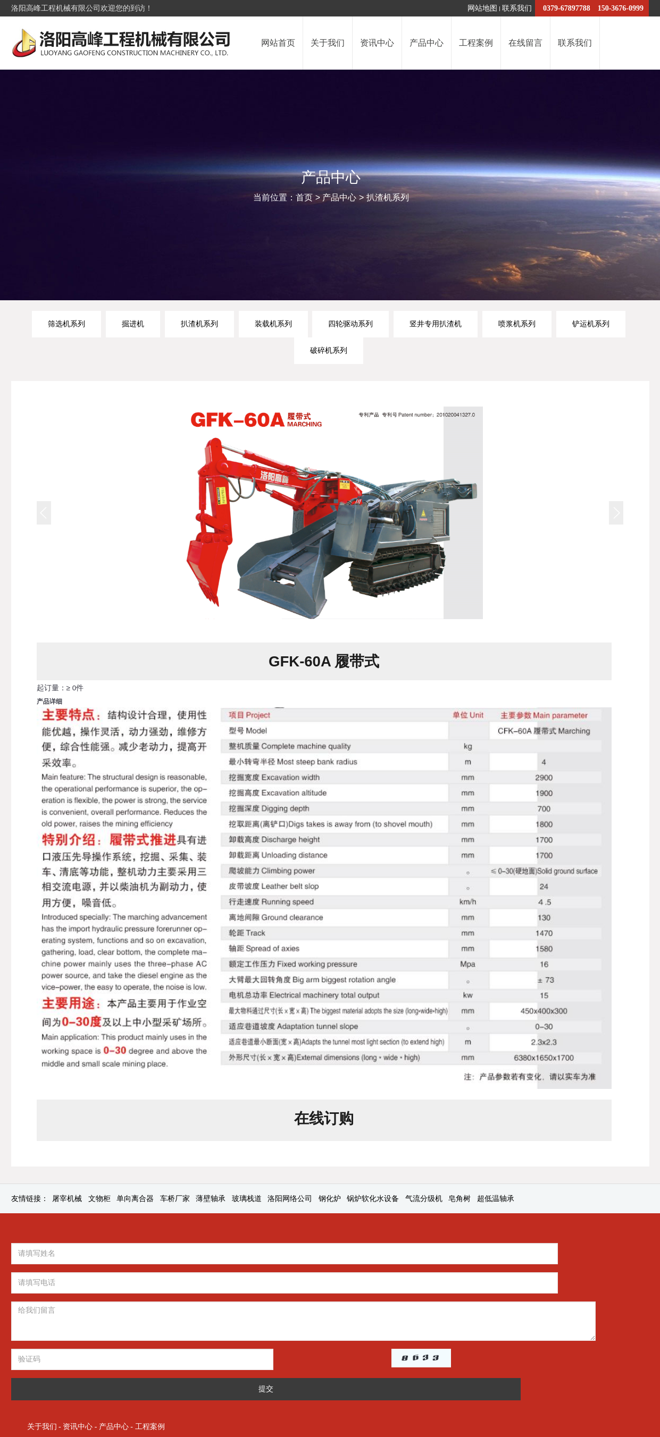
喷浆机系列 (517, 323)
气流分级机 (423, 1201)
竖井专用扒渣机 (436, 323)
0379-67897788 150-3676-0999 (592, 8)
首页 (304, 198)
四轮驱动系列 (350, 323)
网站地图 (482, 8)
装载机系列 (273, 323)
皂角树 (459, 1201)
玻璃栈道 (247, 1201)
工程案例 (475, 1259)
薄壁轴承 (210, 1201)
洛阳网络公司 (290, 1201)
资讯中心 (403, 1259)
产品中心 (339, 198)
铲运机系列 (590, 323)
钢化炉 (330, 1201)
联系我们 (517, 8)
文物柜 (99, 1201)
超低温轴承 (495, 1201)
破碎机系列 (328, 350)
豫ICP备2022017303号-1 (433, 1375)
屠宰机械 (67, 1201)
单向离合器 (135, 1201)
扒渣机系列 (387, 198)
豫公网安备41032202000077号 (539, 1375)
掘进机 (133, 323)
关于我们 (367, 1259)
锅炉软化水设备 (373, 1201)
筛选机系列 (66, 323)
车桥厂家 (175, 1201)
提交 (241, 1333)
